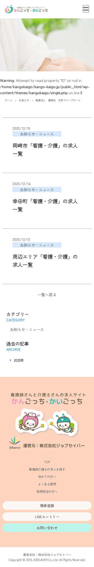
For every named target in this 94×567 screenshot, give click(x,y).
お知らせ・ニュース (27, 329)
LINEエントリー (47, 516)
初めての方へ (47, 476)
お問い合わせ (47, 527)
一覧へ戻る (47, 294)
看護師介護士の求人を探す (47, 469)
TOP (47, 462)
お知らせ (24, 100)
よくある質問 (47, 484)
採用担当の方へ (47, 491)
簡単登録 (47, 505)
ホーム (9, 100)
